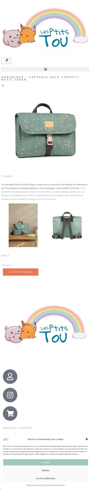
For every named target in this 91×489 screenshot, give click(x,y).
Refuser (45, 470)
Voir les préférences (45, 478)
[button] (86, 439)
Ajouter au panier (21, 272)
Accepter (45, 462)
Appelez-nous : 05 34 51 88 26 (17, 428)
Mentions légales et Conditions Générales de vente (45, 485)
